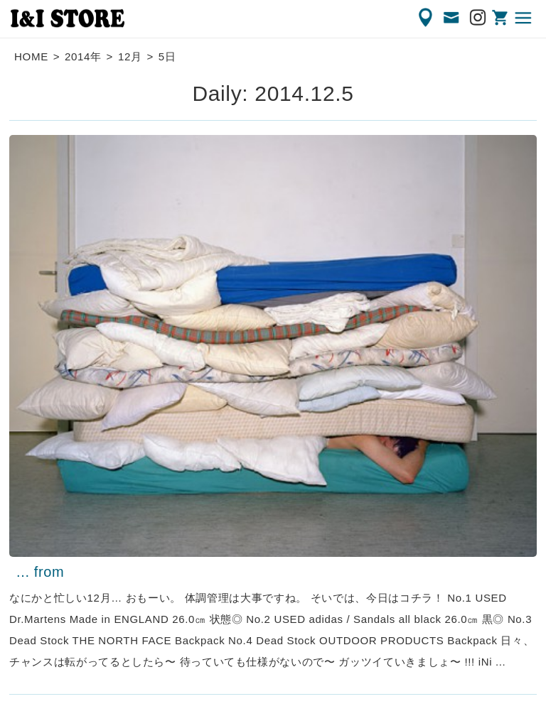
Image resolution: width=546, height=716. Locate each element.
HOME (31, 56)
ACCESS (426, 17)
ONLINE (501, 17)
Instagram (478, 17)
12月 (130, 56)
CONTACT (452, 17)
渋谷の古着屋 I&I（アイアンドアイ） (67, 18)
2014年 (83, 56)
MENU (524, 17)
